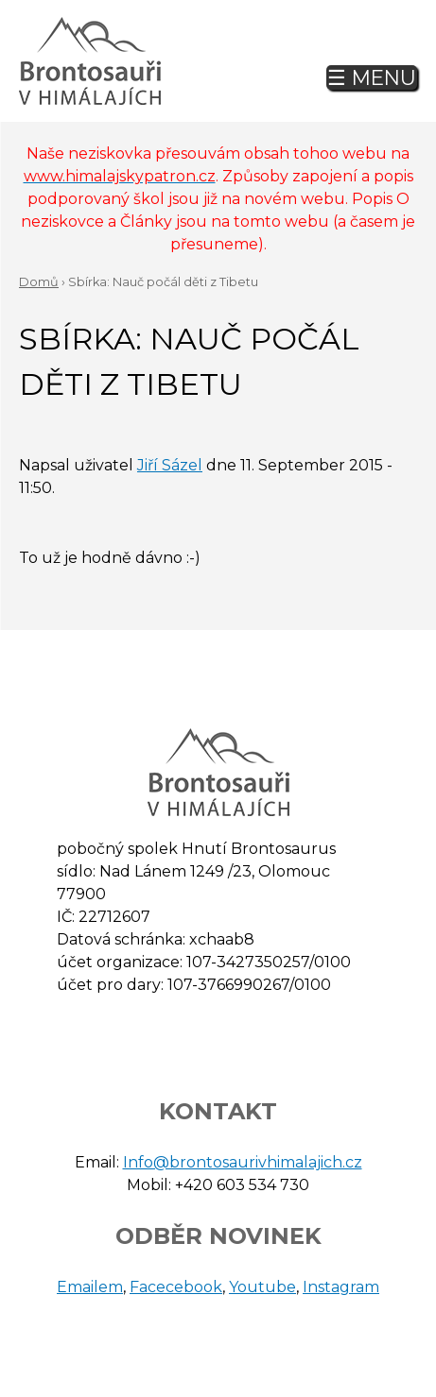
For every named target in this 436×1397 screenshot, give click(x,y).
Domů (39, 282)
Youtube (262, 1287)
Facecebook (176, 1287)
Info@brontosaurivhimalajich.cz (242, 1162)
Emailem (90, 1287)
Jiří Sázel (169, 465)
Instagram (341, 1287)
